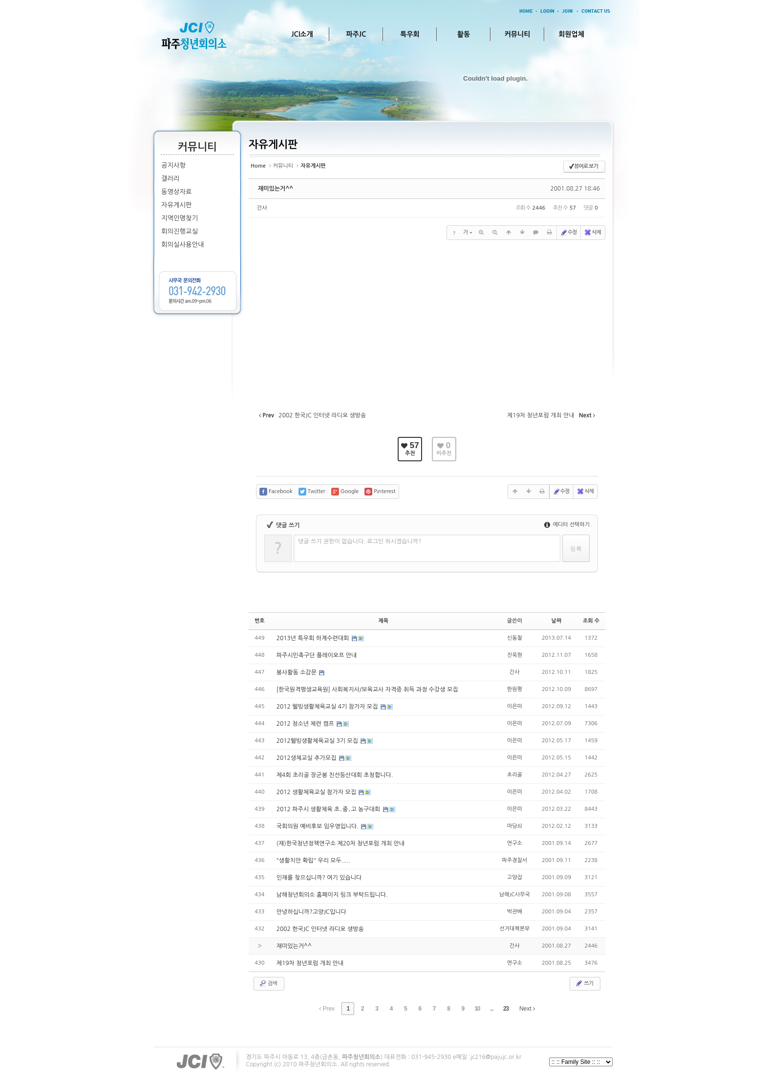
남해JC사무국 (514, 894)
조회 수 (591, 621)
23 (506, 1008)
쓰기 (584, 983)
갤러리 (170, 178)
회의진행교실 (179, 231)
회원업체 (571, 34)
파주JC (356, 34)
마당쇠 (514, 826)
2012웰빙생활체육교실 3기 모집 (318, 741)
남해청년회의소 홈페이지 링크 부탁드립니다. (332, 895)
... (491, 1008)
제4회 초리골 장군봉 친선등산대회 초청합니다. (335, 775)
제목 (383, 621)
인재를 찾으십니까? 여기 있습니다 (319, 878)
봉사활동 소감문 (298, 672)
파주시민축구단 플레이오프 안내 (317, 655)
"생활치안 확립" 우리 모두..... (313, 861)
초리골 (514, 775)
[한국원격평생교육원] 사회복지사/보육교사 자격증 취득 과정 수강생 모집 (367, 689)
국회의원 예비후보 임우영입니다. (319, 826)
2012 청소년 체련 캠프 (306, 724)
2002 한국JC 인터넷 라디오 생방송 (320, 929)
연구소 (514, 843)
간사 (262, 208)
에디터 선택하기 (567, 524)
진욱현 (514, 655)
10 (477, 1008)
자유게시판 (176, 205)
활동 (463, 34)
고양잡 (514, 877)
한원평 (514, 689)
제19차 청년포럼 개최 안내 (310, 963)
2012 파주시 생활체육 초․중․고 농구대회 (329, 809)
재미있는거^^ (275, 189)
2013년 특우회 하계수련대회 (314, 638)
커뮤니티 (518, 34)
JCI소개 (302, 34)
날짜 (557, 621)
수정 (568, 233)
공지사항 (173, 165)
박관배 (514, 911)
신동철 (514, 638)
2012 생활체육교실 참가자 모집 (317, 792)
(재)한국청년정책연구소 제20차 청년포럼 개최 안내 (340, 843)
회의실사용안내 (182, 244)
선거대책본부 (514, 928)
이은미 (514, 706)
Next (527, 1008)
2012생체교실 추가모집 (307, 758)
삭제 (592, 233)
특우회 (409, 34)
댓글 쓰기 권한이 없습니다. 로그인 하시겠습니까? (360, 541)
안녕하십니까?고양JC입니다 (311, 912)
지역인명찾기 (179, 218)
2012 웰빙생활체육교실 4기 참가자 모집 (328, 707)
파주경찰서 (514, 860)
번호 (260, 621)
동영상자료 (176, 192)
